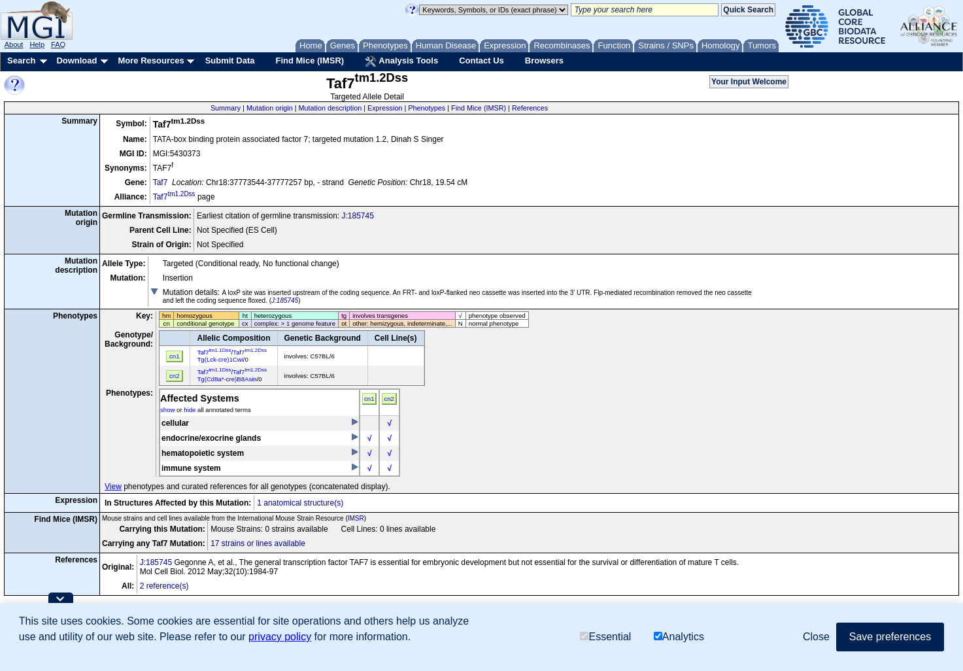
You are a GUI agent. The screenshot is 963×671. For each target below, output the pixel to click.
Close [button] (816, 636)
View (113, 486)
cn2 (389, 398)
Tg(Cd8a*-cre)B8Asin (226, 379)
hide (189, 409)
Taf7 (160, 182)
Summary (226, 108)
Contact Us (481, 60)
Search (21, 60)
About (14, 44)
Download (76, 60)
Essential (605, 636)
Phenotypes (426, 108)
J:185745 (357, 215)
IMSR (356, 518)
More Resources (151, 60)
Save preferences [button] (890, 636)
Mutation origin (269, 108)
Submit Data (230, 60)
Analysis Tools (401, 61)
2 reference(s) (164, 586)
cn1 (369, 398)
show (167, 409)
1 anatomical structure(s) (300, 503)
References (530, 108)
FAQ (58, 44)
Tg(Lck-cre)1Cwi (220, 359)
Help (36, 44)
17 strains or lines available (258, 543)
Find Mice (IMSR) (309, 60)
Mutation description (330, 108)
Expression (384, 108)
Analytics (679, 636)
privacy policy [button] (279, 636)
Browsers (544, 60)
